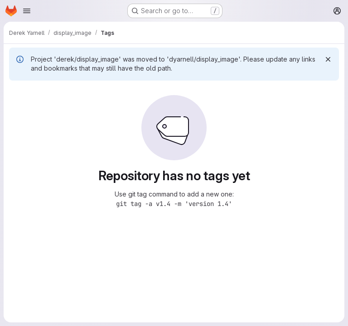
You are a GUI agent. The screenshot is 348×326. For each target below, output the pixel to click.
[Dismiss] (328, 59)
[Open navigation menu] (26, 11)
